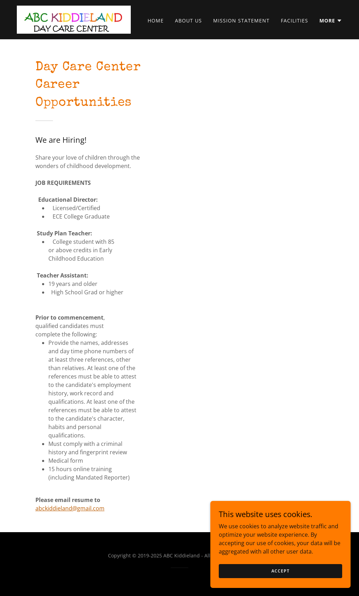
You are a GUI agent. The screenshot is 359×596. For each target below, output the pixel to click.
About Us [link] (188, 20)
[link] (74, 19)
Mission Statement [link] (241, 20)
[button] (330, 20)
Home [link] (156, 20)
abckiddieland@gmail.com (69, 508)
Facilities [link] (294, 20)
